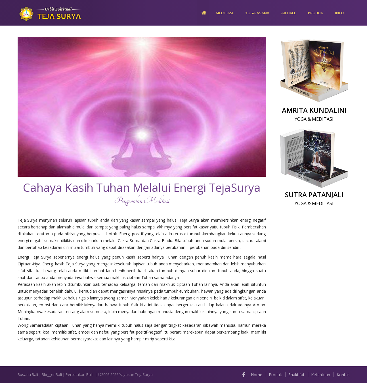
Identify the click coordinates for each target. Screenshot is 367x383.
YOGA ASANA (257, 12)
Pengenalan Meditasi (141, 201)
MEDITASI (224, 12)
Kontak (343, 374)
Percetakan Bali (79, 374)
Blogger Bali (52, 374)
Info (339, 12)
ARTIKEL (288, 12)
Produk (275, 374)
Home (256, 374)
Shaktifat (296, 374)
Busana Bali (28, 374)
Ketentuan (320, 374)
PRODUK (315, 12)
